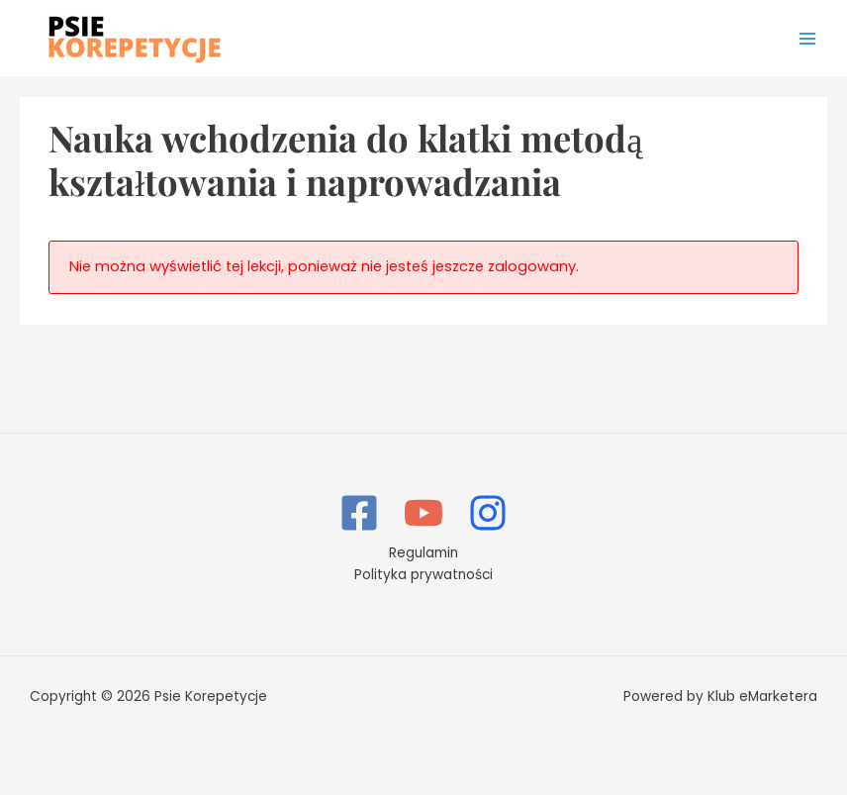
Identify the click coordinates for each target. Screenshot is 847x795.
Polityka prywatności (423, 574)
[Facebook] (359, 513)
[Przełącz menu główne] (808, 38)
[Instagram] (488, 513)
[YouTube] (423, 513)
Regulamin (423, 553)
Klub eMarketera (762, 696)
